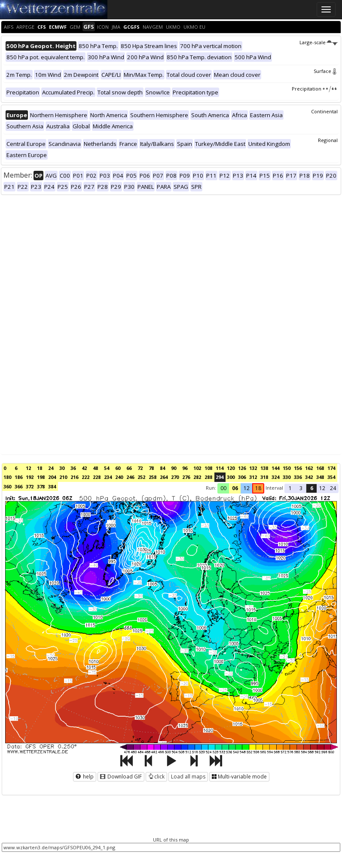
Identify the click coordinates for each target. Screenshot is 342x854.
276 (186, 477)
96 (184, 468)
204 (52, 477)
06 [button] (235, 488)
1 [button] (290, 488)
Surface (326, 71)
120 (231, 468)
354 (331, 477)
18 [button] (258, 488)
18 (39, 468)
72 (140, 468)
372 (30, 486)
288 (208, 477)
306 (242, 477)
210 (63, 477)
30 (61, 468)
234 (108, 477)
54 (106, 468)
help (85, 776)
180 (7, 477)
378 (41, 486)
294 (219, 477)
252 (141, 477)
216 (74, 477)
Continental (324, 111)
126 (242, 468)
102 (197, 468)
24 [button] (333, 488)
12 (28, 468)
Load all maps (188, 776)
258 (152, 477)
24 (50, 468)
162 (309, 468)
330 (286, 477)
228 (97, 477)
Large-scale (318, 42)
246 (130, 477)
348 (320, 477)
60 (117, 468)
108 (208, 468)
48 (95, 468)
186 (18, 477)
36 (73, 468)
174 (331, 468)
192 (30, 477)
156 (298, 468)
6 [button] (311, 488)
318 (264, 477)
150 (286, 468)
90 (173, 468)
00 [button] (223, 488)
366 (18, 486)
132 (253, 468)
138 (264, 468)
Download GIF (121, 776)
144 (275, 468)
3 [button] (300, 488)
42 (84, 468)
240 (119, 477)
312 (253, 477)
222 (85, 477)
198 (41, 477)
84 (162, 468)
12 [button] (247, 488)
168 (320, 468)
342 (309, 477)
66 (128, 468)
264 (164, 477)
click (156, 776)
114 (219, 468)
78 (151, 468)
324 (275, 477)
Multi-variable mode (239, 776)
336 (298, 477)
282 (197, 477)
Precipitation (315, 88)
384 (52, 486)
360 (7, 486)
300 (231, 477)
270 (175, 477)
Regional (328, 140)
